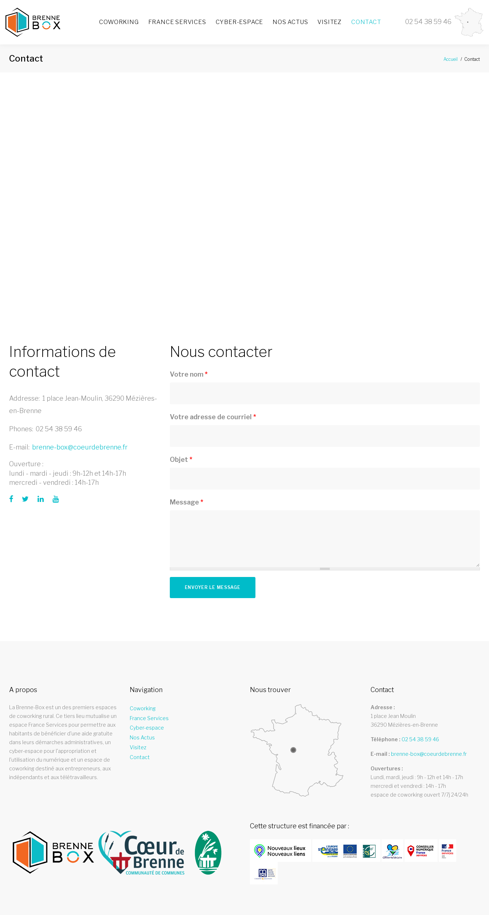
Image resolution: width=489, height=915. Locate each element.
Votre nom (189, 374)
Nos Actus (290, 22)
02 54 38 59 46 (59, 429)
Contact (366, 22)
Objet (181, 459)
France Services (177, 22)
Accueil (450, 59)
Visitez (329, 22)
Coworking (118, 22)
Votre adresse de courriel (213, 417)
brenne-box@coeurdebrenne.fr (80, 447)
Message (186, 502)
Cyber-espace (239, 22)
